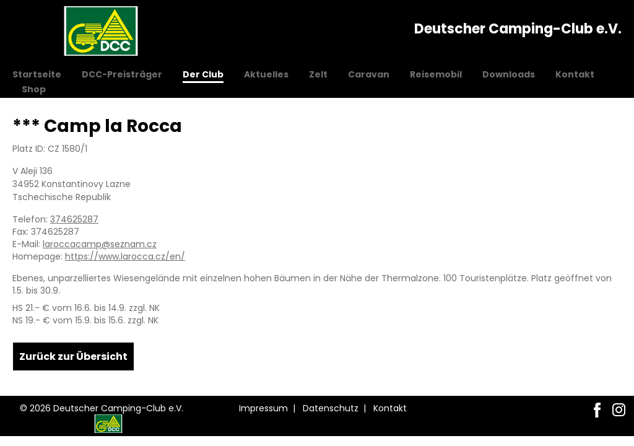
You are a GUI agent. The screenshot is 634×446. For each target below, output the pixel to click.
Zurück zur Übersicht (73, 356)
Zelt (318, 74)
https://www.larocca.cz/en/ (125, 256)
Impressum (263, 408)
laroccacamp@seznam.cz (100, 244)
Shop (34, 89)
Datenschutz (330, 408)
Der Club (203, 74)
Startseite (36, 74)
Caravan (368, 74)
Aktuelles (266, 74)
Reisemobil (436, 74)
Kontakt (574, 74)
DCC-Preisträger (122, 74)
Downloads (508, 74)
